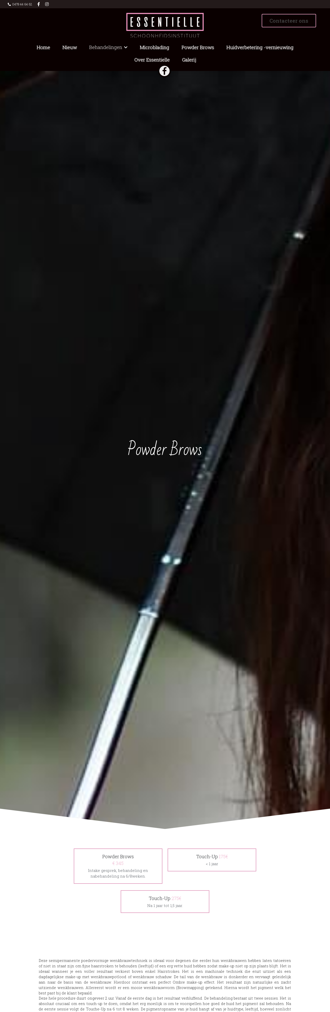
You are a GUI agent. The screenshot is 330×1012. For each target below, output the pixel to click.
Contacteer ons (288, 20)
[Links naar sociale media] (38, 4)
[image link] (165, 24)
